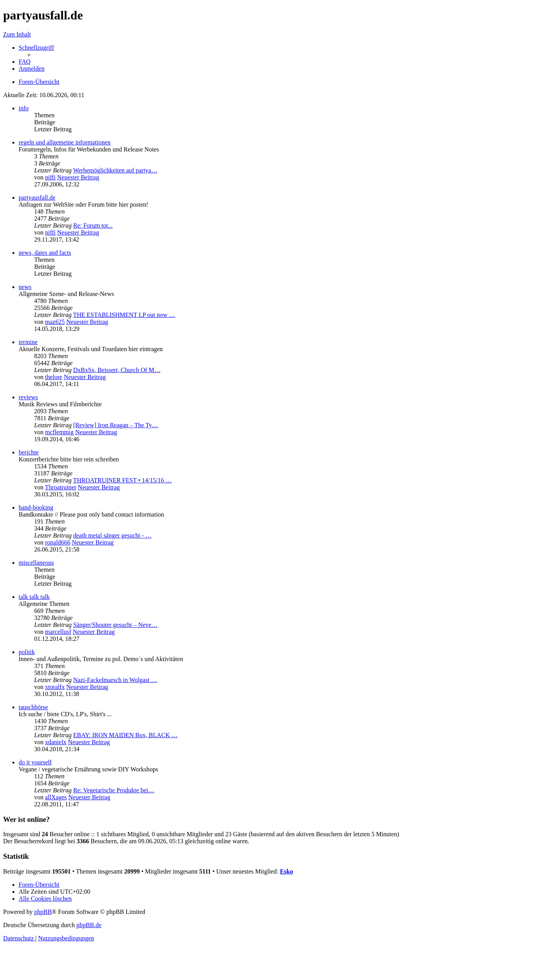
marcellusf (58, 631)
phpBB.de (88, 925)
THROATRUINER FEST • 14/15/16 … (122, 480)
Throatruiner (60, 487)
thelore (53, 377)
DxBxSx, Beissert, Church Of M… (116, 370)
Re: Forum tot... (93, 225)
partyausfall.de (37, 197)
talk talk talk (34, 596)
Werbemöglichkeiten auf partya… (115, 170)
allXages (56, 797)
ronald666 (57, 542)
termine (28, 342)
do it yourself (35, 762)
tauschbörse (33, 707)
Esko (286, 871)
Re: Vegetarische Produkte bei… (113, 790)
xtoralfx (55, 687)
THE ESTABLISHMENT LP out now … (124, 314)
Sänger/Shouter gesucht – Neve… (115, 624)
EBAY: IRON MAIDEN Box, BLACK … (125, 735)
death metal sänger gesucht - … (112, 535)
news (25, 287)
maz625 (55, 321)
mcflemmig (59, 432)
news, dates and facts (45, 252)
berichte (29, 452)
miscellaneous (36, 562)
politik (27, 652)
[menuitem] (25, 61)
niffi (50, 177)
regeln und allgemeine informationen (65, 142)
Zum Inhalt (17, 34)
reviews (28, 397)
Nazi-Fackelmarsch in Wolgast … (115, 680)
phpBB (43, 911)
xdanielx (55, 742)
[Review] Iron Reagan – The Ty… (115, 425)
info (24, 108)
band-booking (36, 507)
